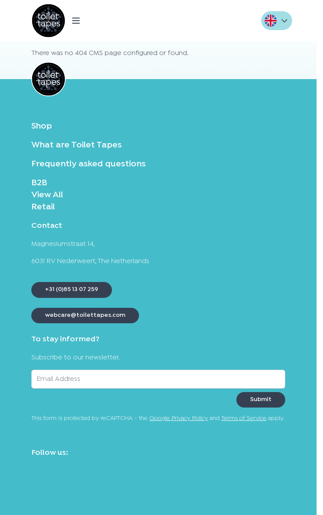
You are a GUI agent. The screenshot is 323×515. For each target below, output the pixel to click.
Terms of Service (243, 418)
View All (47, 195)
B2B (39, 183)
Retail (43, 207)
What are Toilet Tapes (76, 145)
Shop (41, 126)
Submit (261, 399)
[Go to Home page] (48, 20)
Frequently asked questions (88, 164)
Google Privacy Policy (178, 418)
